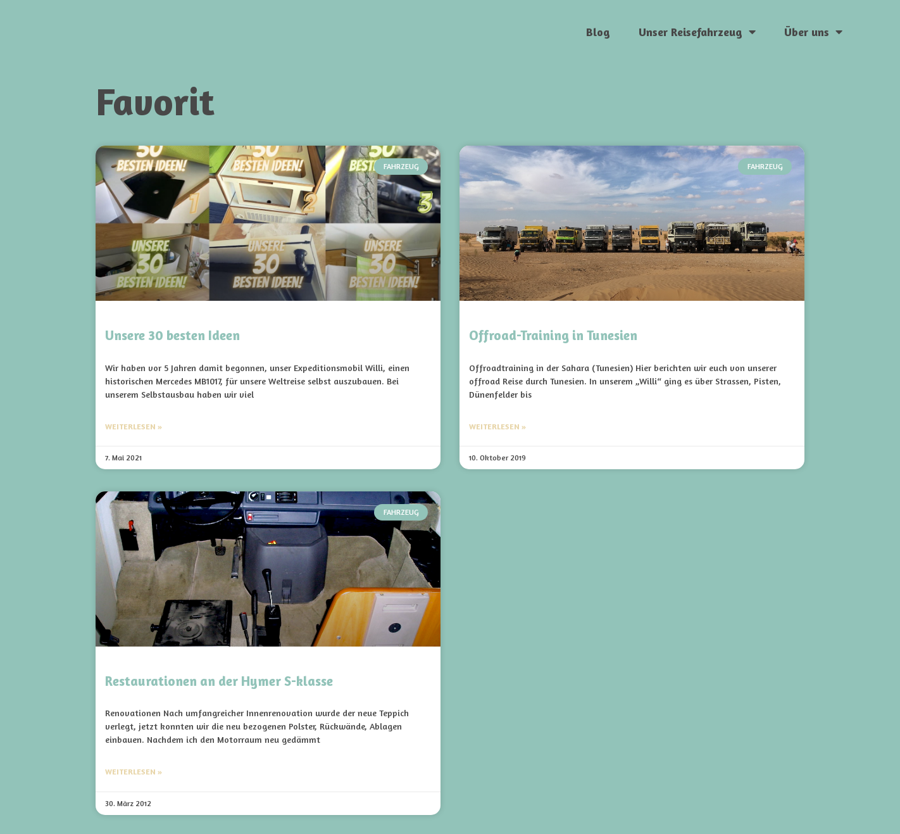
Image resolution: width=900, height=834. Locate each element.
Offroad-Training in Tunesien (553, 335)
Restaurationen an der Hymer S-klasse (219, 681)
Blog (598, 32)
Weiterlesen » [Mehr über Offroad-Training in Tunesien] (497, 426)
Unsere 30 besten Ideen (172, 335)
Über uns (813, 32)
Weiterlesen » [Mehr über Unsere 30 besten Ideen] (133, 426)
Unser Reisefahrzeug (697, 32)
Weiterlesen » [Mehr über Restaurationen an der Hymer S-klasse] (133, 771)
